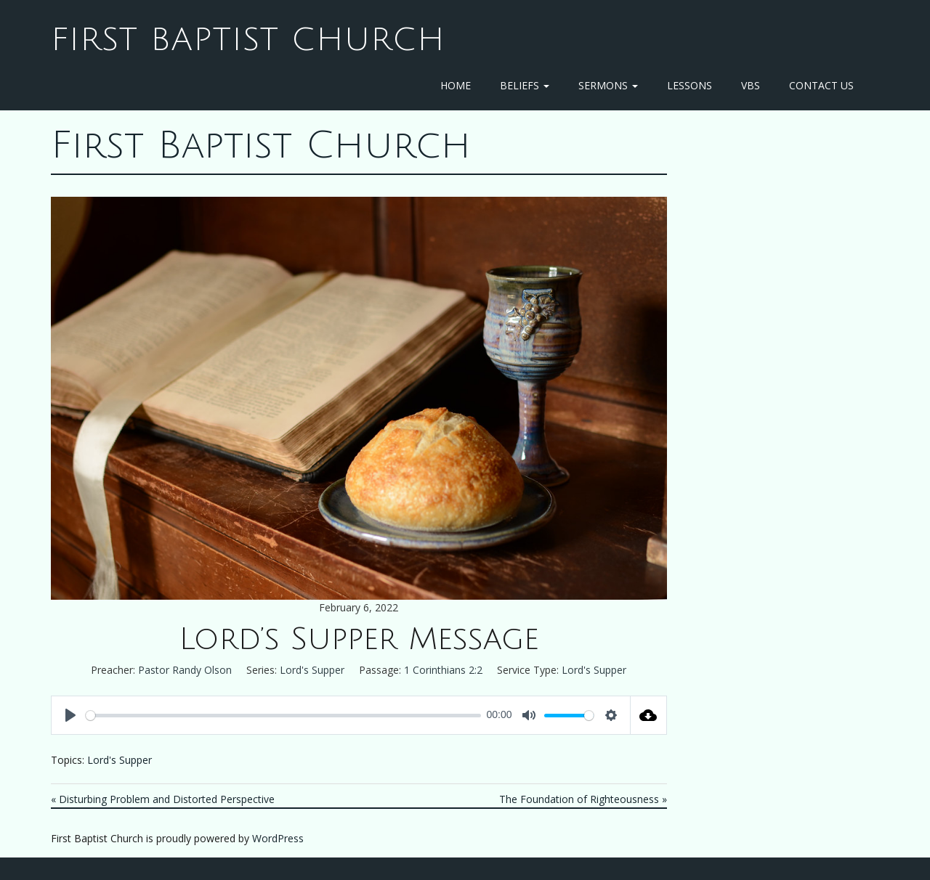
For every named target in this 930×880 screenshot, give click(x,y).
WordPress (278, 838)
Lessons (689, 85)
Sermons (608, 85)
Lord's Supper (312, 670)
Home (455, 85)
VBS (750, 85)
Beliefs (524, 85)
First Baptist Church (248, 40)
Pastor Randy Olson (185, 670)
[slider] (283, 715)
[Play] (70, 715)
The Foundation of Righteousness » (583, 799)
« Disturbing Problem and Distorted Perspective (163, 799)
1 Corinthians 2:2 (443, 670)
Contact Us (821, 85)
